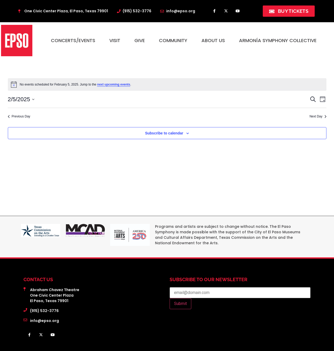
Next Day (317, 116)
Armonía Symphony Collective (278, 40)
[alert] (167, 84)
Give (139, 40)
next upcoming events (113, 84)
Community (173, 40)
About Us (213, 40)
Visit (114, 40)
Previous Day (19, 116)
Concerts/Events (73, 40)
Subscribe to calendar (164, 133)
